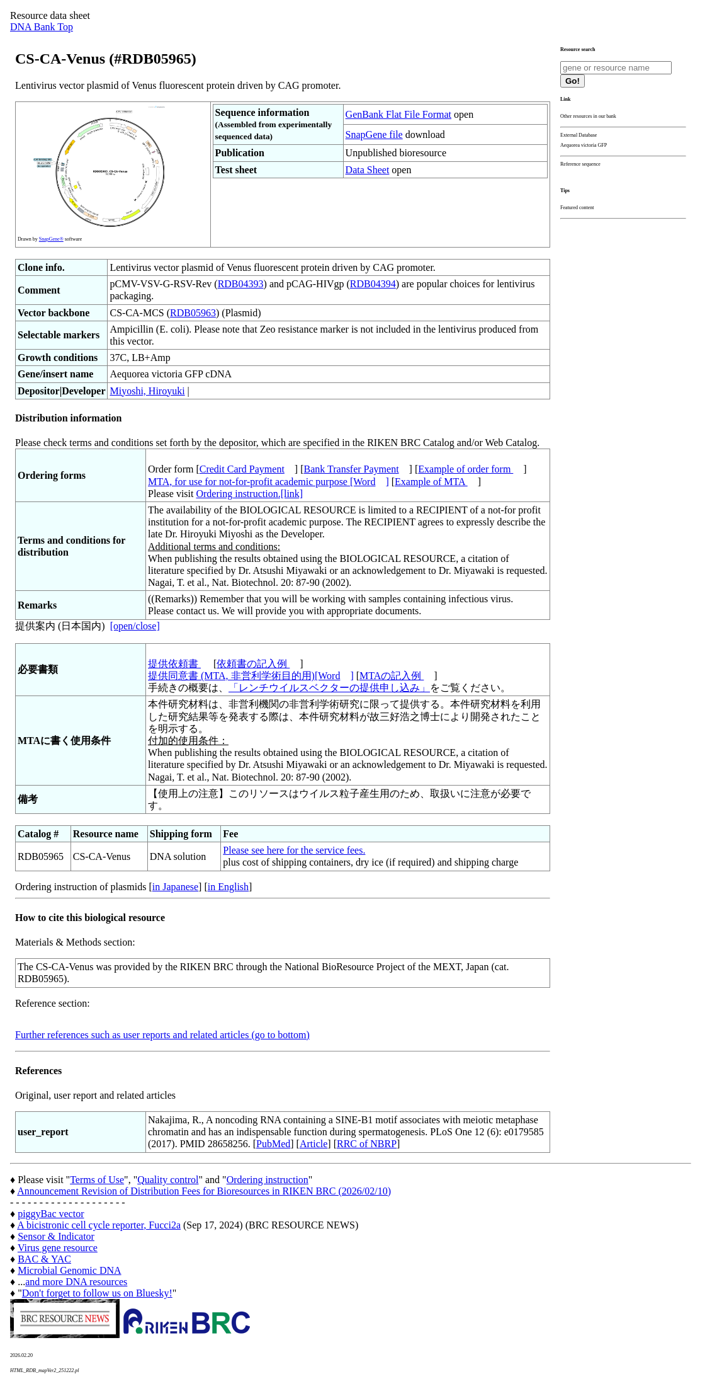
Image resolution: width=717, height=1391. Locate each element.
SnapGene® (51, 239)
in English (228, 886)
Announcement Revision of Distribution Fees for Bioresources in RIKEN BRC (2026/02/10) (204, 1191)
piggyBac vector (51, 1213)
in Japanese (175, 886)
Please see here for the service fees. (294, 850)
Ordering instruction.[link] (249, 493)
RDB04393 (241, 283)
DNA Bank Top (41, 26)
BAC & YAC (44, 1259)
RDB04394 (373, 283)
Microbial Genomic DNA (69, 1270)
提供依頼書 (174, 663)
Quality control (167, 1179)
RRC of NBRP (367, 1143)
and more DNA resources (76, 1281)
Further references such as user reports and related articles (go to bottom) (162, 1034)
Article (313, 1143)
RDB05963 (193, 312)
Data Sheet (368, 169)
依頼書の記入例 (253, 663)
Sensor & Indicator (56, 1236)
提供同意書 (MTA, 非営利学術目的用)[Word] (251, 675)
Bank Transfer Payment (351, 469)
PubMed (273, 1143)
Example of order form (465, 469)
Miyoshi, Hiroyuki (147, 391)
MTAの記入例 (391, 675)
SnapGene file (374, 134)
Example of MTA (431, 481)
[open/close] (135, 626)
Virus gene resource (58, 1247)
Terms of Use (97, 1179)
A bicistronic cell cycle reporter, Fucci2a (99, 1225)
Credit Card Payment (242, 469)
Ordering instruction (267, 1179)
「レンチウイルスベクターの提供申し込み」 (329, 687)
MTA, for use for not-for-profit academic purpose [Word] (268, 481)
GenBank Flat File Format (398, 114)
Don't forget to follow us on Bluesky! (97, 1293)
